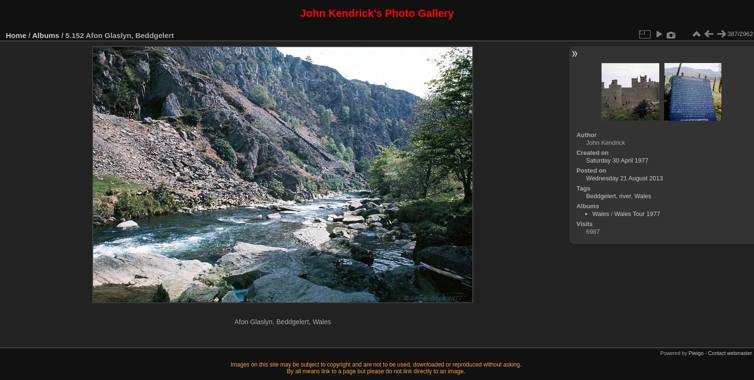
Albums (45, 35)
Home (16, 35)
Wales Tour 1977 (637, 213)
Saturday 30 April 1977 (617, 160)
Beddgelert (601, 196)
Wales (642, 196)
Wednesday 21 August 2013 (624, 178)
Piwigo (696, 353)
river (625, 196)
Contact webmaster (730, 353)
